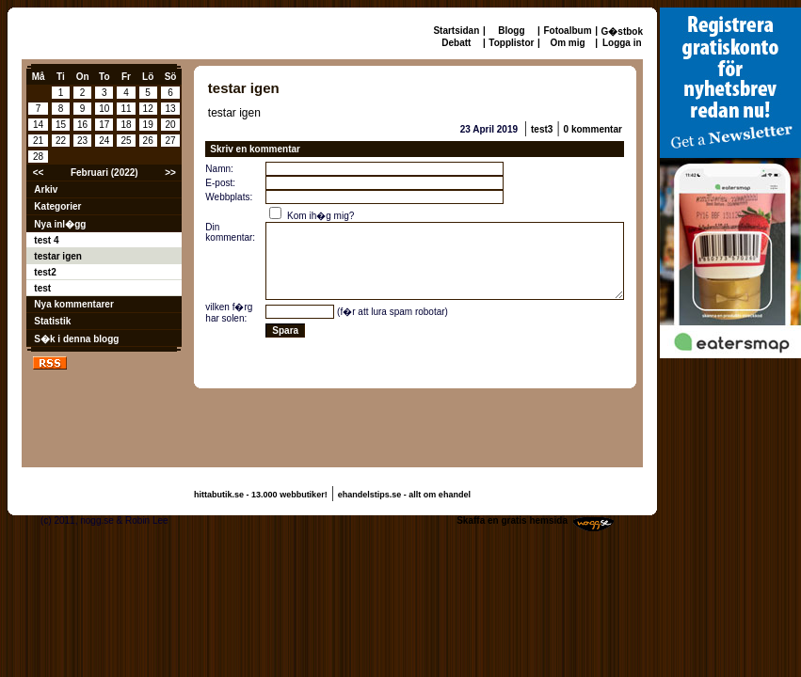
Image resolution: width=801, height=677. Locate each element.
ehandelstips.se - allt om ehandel (404, 494)
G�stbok (622, 31)
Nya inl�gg (60, 224)
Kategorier (57, 206)
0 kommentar (593, 129)
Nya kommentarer (73, 304)
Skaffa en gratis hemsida (512, 520)
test (42, 288)
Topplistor (511, 43)
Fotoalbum (567, 30)
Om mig (567, 43)
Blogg (511, 30)
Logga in (622, 43)
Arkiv (45, 189)
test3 (542, 129)
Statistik (52, 321)
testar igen (58, 256)
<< (38, 172)
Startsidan (456, 30)
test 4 (46, 240)
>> (170, 172)
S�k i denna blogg (76, 339)
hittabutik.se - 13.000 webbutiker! (261, 494)
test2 (45, 272)
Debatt (456, 43)
